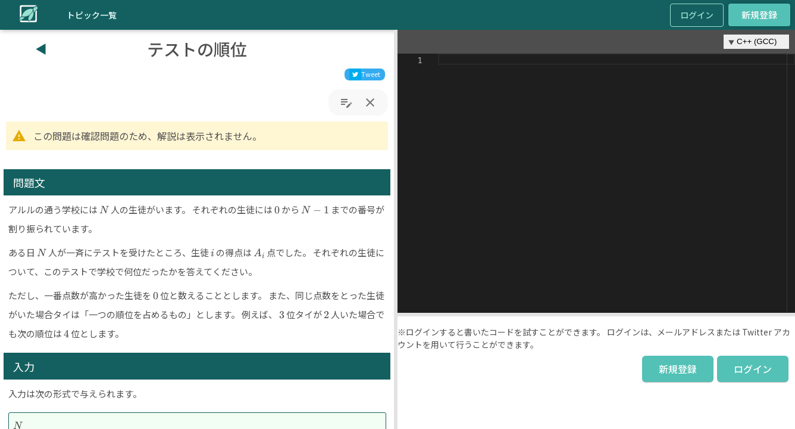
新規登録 (759, 15)
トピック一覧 (92, 15)
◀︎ (41, 48)
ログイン (696, 15)
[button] (396, 229)
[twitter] (365, 74)
